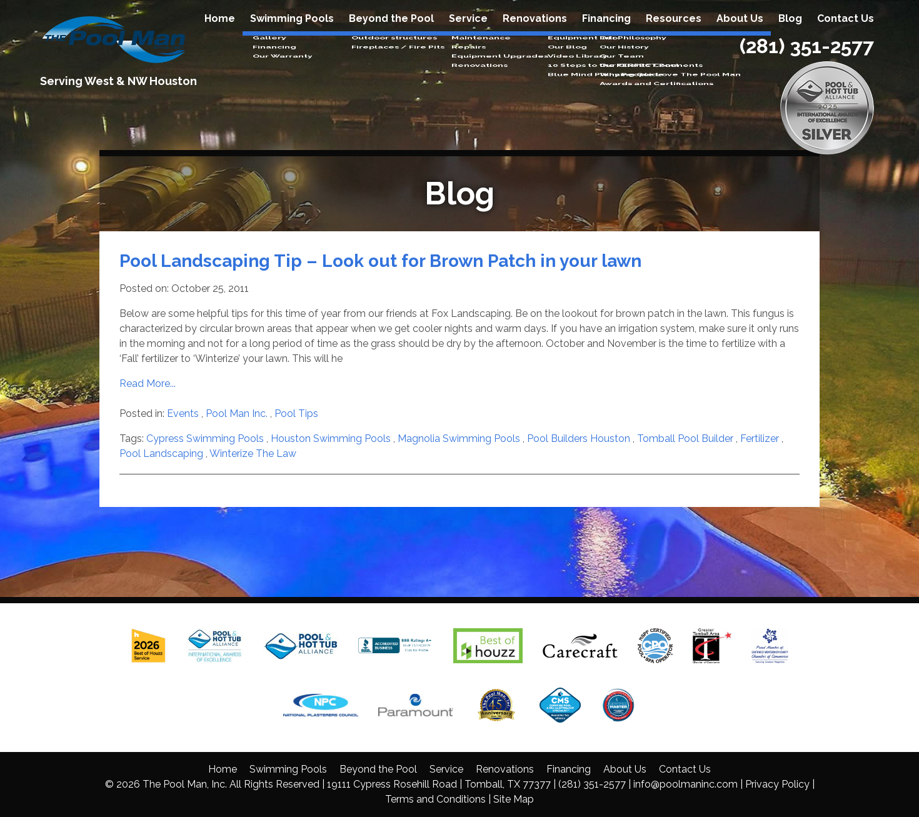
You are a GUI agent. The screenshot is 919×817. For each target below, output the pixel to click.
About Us (739, 32)
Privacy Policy (777, 784)
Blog (790, 32)
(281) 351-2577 (807, 59)
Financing (606, 32)
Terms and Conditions (435, 799)
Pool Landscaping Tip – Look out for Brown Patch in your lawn (380, 261)
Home (219, 32)
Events (183, 413)
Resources (673, 32)
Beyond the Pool (391, 32)
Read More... (147, 383)
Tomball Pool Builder (685, 438)
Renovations (535, 32)
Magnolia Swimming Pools (459, 438)
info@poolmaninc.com (685, 784)
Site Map (513, 799)
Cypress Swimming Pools (205, 438)
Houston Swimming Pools (331, 438)
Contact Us (845, 32)
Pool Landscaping (161, 453)
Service (468, 32)
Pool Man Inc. (237, 413)
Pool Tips (296, 413)
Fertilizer (759, 438)
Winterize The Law (252, 453)
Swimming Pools (292, 32)
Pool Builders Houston (578, 438)
